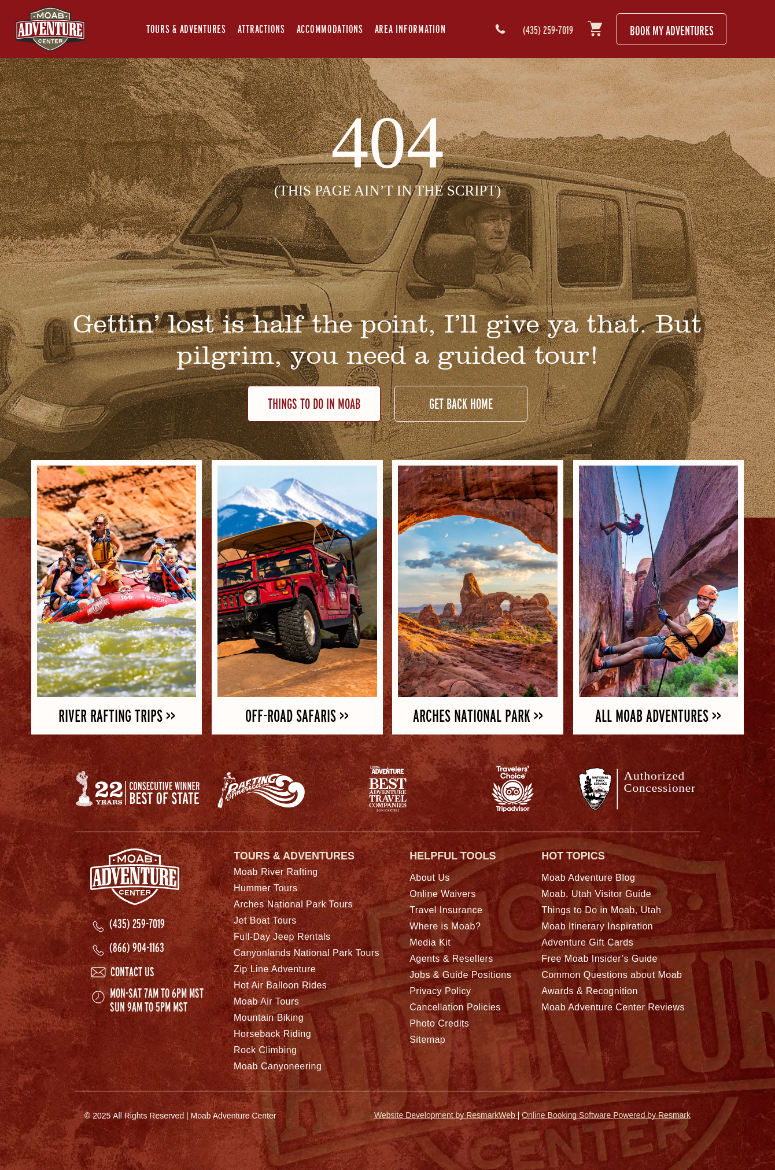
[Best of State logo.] (137, 789)
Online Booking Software (606, 1115)
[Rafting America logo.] (262, 789)
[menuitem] (186, 29)
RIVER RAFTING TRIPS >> (116, 715)
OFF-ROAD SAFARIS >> (297, 715)
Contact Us (132, 972)
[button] (186, 29)
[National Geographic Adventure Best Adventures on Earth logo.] (387, 789)
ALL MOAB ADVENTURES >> (658, 715)
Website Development (446, 1115)
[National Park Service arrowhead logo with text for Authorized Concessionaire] (637, 789)
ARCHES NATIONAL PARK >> (478, 715)
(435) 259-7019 (548, 30)
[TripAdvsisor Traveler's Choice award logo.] (512, 789)
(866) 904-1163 (136, 947)
